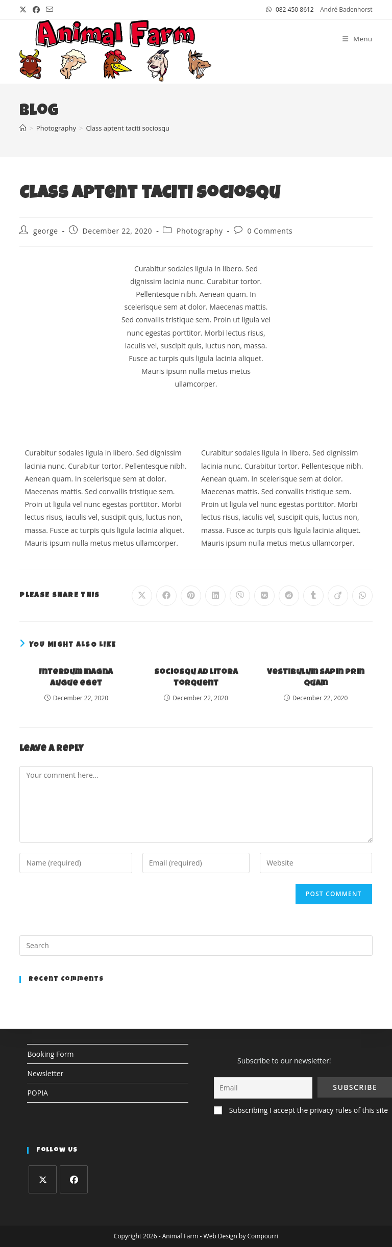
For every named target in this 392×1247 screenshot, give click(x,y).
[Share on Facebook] (166, 596)
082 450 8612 (295, 9)
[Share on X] (142, 596)
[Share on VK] (264, 596)
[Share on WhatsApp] (362, 596)
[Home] (22, 128)
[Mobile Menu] (357, 38)
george (45, 231)
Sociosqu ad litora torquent (196, 678)
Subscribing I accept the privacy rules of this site (308, 1110)
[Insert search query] (195, 945)
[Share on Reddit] (289, 596)
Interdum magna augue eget (76, 678)
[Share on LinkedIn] (215, 596)
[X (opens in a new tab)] (24, 10)
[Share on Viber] (240, 596)
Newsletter (45, 1073)
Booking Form (50, 1054)
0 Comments (269, 231)
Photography (200, 231)
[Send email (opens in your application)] (49, 10)
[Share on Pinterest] (191, 596)
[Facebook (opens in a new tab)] (36, 10)
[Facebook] (74, 1179)
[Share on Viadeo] (338, 596)
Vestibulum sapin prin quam (315, 678)
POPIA (37, 1093)
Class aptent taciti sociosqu (127, 128)
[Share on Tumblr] (313, 596)
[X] (43, 1179)
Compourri (263, 1236)
